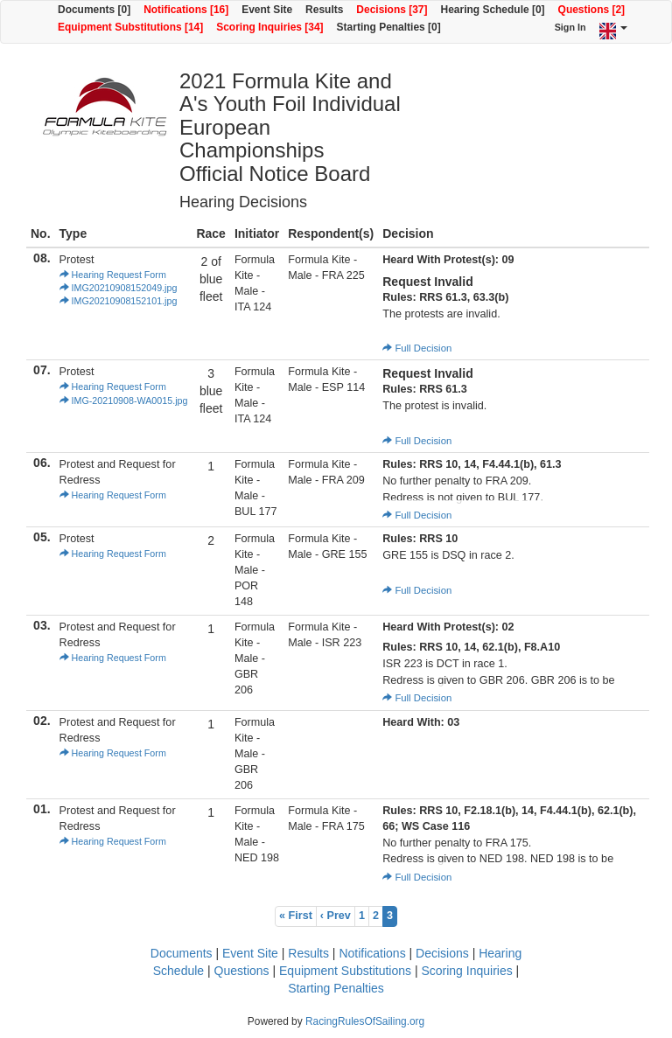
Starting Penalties (336, 988)
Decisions (442, 953)
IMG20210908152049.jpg (119, 287)
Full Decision (417, 348)
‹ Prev (335, 915)
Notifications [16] (186, 9)
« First (295, 915)
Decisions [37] (391, 9)
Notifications (372, 953)
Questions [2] (591, 9)
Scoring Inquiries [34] (269, 27)
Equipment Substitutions (345, 971)
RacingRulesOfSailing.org (364, 1021)
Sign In (570, 27)
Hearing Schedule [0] (493, 9)
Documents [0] (94, 9)
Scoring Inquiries (466, 971)
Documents (181, 953)
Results (324, 9)
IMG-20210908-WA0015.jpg (124, 400)
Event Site (267, 9)
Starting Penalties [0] (389, 27)
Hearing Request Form (113, 274)
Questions (242, 971)
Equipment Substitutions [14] (130, 27)
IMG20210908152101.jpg (119, 301)
